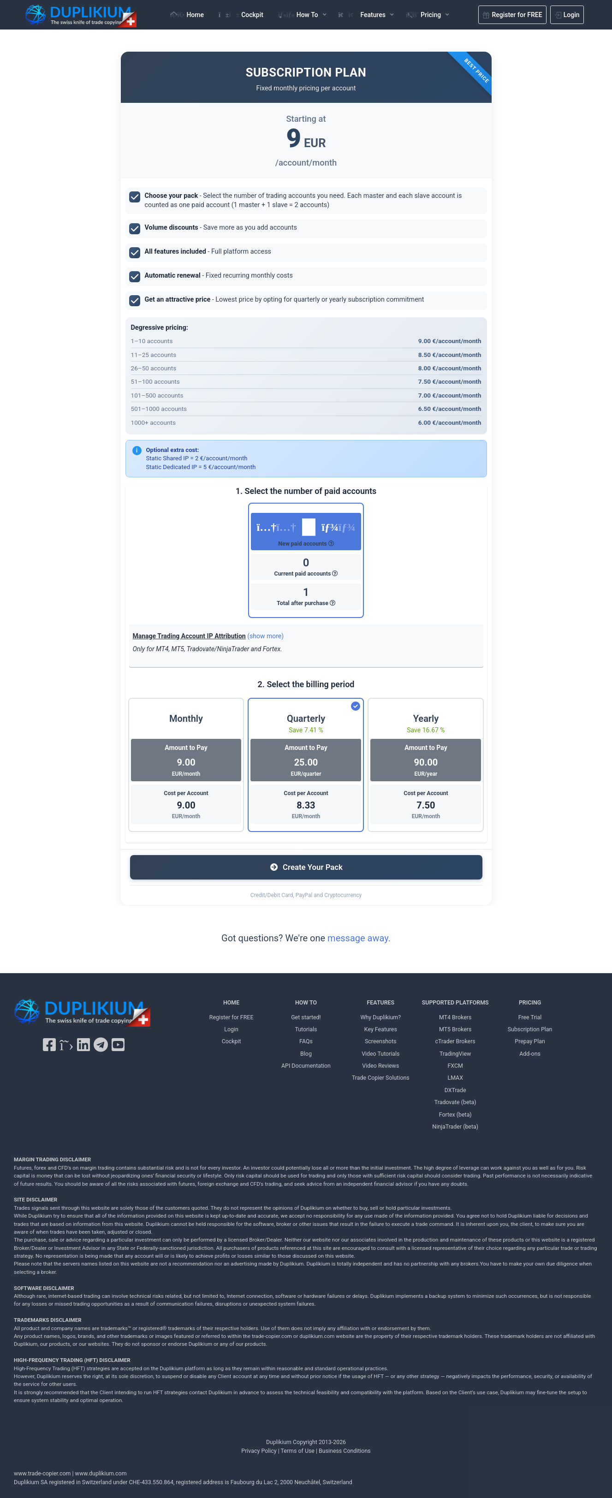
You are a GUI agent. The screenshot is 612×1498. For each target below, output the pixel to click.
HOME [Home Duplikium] (231, 1002)
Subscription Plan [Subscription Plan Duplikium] (530, 1029)
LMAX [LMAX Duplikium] (455, 1077)
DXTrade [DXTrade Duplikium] (455, 1090)
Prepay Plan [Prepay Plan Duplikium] (530, 1041)
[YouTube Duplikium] (118, 1045)
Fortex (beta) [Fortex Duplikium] (455, 1114)
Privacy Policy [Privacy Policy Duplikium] (258, 1450)
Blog (306, 1053)
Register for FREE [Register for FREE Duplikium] (231, 1017)
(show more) (265, 636)
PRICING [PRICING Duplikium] (530, 1002)
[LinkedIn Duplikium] (83, 1045)
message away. (359, 938)
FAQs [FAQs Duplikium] (306, 1041)
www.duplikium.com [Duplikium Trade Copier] (101, 1473)
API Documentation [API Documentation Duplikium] (306, 1065)
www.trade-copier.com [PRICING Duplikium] (42, 1473)
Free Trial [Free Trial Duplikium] (530, 1017)
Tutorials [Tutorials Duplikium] (306, 1029)
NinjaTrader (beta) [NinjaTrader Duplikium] (455, 1126)
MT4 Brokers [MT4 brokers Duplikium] (455, 1017)
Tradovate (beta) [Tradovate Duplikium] (455, 1102)
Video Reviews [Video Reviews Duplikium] (380, 1065)
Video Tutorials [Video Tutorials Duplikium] (380, 1053)
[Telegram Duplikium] (101, 1045)
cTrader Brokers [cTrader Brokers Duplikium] (455, 1041)
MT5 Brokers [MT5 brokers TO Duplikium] (455, 1029)
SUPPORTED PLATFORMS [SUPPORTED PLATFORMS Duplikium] (455, 1002)
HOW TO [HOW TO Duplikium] (306, 1002)
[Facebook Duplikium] (49, 1045)
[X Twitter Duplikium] (66, 1045)
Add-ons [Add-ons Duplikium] (530, 1053)
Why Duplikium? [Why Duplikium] (381, 1017)
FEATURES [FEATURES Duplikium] (381, 1002)
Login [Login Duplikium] (231, 1029)
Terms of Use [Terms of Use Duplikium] (298, 1450)
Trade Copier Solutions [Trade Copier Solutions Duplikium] (381, 1077)
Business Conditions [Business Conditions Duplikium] (345, 1450)
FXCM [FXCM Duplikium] (455, 1065)
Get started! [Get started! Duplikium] (306, 1017)
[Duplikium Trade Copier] (82, 1015)
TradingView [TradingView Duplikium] (455, 1053)
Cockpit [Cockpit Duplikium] (231, 1041)
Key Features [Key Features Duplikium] (380, 1029)
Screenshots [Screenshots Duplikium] (381, 1041)
